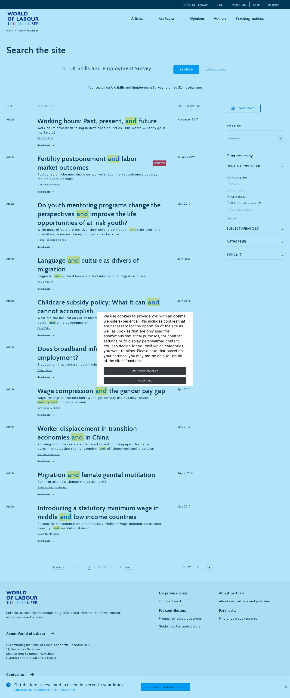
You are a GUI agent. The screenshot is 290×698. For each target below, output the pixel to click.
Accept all (145, 380)
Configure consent (145, 371)
